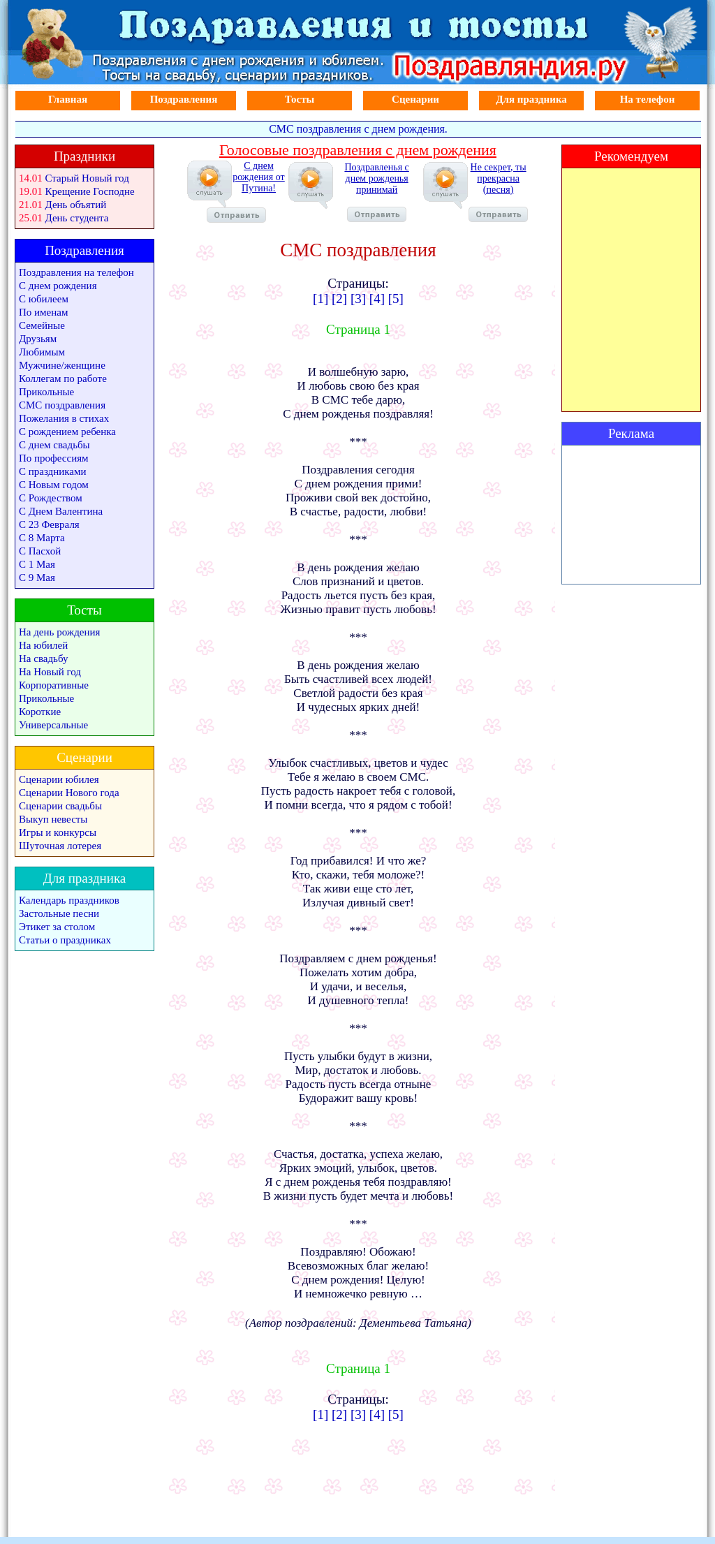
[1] (320, 298)
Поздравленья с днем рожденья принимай (376, 192)
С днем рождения (58, 285)
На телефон (647, 99)
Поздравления (184, 99)
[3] (358, 298)
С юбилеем (43, 298)
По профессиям (54, 458)
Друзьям (38, 338)
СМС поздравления (62, 405)
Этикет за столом (57, 926)
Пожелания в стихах (64, 418)
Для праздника (531, 99)
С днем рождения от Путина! (246, 192)
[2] (339, 298)
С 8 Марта (42, 537)
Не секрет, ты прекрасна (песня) (498, 192)
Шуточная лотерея (60, 845)
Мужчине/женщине (62, 365)
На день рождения (59, 632)
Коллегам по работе (63, 378)
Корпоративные (54, 685)
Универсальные (53, 724)
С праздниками (53, 471)
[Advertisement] (631, 514)
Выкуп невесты (53, 819)
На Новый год (50, 671)
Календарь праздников (69, 900)
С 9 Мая (37, 577)
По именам (43, 312)
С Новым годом (54, 484)
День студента (77, 217)
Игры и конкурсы (57, 832)
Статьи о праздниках (65, 940)
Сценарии (415, 99)
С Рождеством (50, 497)
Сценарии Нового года (69, 792)
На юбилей (43, 645)
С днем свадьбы (54, 444)
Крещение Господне (90, 191)
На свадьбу (43, 658)
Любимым (42, 352)
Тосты (300, 99)
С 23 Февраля (49, 524)
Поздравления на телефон (76, 272)
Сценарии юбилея (59, 779)
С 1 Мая (37, 564)
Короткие (40, 711)
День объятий (76, 204)
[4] (377, 298)
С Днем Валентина (61, 511)
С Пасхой (40, 551)
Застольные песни (59, 913)
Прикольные (46, 391)
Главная (67, 99)
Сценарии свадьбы (60, 805)
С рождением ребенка (67, 431)
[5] (396, 298)
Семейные (42, 325)
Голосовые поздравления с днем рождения (357, 150)
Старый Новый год (87, 178)
